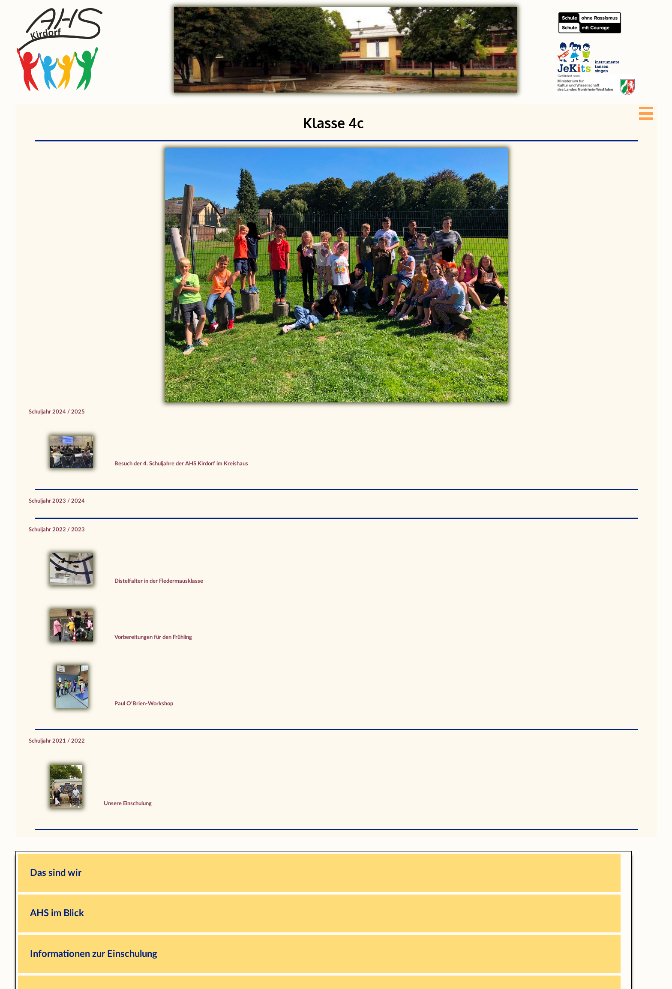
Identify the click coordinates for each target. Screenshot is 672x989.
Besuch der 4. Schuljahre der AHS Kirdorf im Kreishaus (181, 463)
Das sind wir (55, 873)
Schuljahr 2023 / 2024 (57, 500)
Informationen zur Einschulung (93, 954)
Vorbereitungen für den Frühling (153, 637)
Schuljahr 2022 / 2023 (57, 529)
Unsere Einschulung (128, 803)
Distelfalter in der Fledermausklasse (158, 581)
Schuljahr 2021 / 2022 (57, 740)
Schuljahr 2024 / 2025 (57, 411)
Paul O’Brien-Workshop (143, 703)
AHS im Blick (57, 913)
